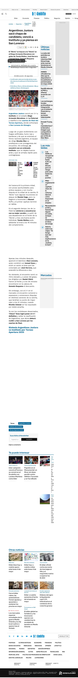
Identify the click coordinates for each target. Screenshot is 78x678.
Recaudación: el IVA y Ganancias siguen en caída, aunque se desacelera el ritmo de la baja (50, 215)
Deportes (19, 24)
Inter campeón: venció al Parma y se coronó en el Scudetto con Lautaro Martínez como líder (16, 473)
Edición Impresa (44, 649)
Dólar (16, 18)
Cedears (59, 278)
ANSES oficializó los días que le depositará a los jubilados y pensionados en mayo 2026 (46, 78)
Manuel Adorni (43, 9)
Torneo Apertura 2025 (16, 430)
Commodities (53, 278)
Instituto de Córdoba (16, 427)
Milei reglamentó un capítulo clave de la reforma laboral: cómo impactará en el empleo (49, 192)
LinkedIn (22, 636)
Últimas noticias (25, 643)
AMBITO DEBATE (52, 664)
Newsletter (74, 18)
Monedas (43, 278)
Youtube (27, 636)
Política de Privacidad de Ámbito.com (36, 655)
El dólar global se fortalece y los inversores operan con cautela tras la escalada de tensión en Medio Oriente (31, 619)
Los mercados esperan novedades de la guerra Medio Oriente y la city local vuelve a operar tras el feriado (15, 620)
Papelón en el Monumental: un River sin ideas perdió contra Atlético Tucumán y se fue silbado (31, 473)
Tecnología (54, 652)
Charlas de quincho (55, 9)
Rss (63, 652)
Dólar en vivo (15, 9)
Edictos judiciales (16, 658)
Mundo (21, 649)
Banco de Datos (14, 646)
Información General (17, 652)
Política (46, 18)
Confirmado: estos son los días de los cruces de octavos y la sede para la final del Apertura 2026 (23, 81)
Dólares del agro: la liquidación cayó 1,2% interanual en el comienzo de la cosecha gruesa (46, 600)
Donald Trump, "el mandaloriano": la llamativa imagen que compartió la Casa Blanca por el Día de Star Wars (47, 130)
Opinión (67, 18)
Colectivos (65, 9)
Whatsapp (31, 636)
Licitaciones (39, 658)
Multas (28, 658)
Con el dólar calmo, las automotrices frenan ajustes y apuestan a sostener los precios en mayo (15, 599)
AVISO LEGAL (57, 655)
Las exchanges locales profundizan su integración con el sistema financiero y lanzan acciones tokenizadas (47, 109)
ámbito (11, 24)
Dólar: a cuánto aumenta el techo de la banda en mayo (31, 598)
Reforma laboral (25, 9)
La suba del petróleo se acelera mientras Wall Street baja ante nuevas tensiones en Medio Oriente (46, 60)
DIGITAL (17, 664)
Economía (26, 18)
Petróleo (35, 9)
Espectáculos (41, 652)
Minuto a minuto (14, 610)
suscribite (68, 13)
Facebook (13, 636)
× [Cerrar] (23, 61)
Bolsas (48, 278)
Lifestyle (57, 646)
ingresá (74, 13)
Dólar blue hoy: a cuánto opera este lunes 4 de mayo (15, 568)
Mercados (27, 646)
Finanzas (36, 18)
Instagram (17, 636)
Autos (30, 652)
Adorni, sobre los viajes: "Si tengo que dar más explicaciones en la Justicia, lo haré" (50, 236)
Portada (12, 643)
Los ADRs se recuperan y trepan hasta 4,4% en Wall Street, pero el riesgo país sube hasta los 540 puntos (49, 165)
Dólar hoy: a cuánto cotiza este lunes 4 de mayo (30, 568)
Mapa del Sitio (14, 655)
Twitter (9, 636)
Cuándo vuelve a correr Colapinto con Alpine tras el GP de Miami (36, 170)
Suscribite (29, 439)
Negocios (57, 18)
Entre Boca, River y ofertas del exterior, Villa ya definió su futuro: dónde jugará (24, 87)
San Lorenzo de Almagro (20, 125)
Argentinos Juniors (27, 24)
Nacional (12, 649)
